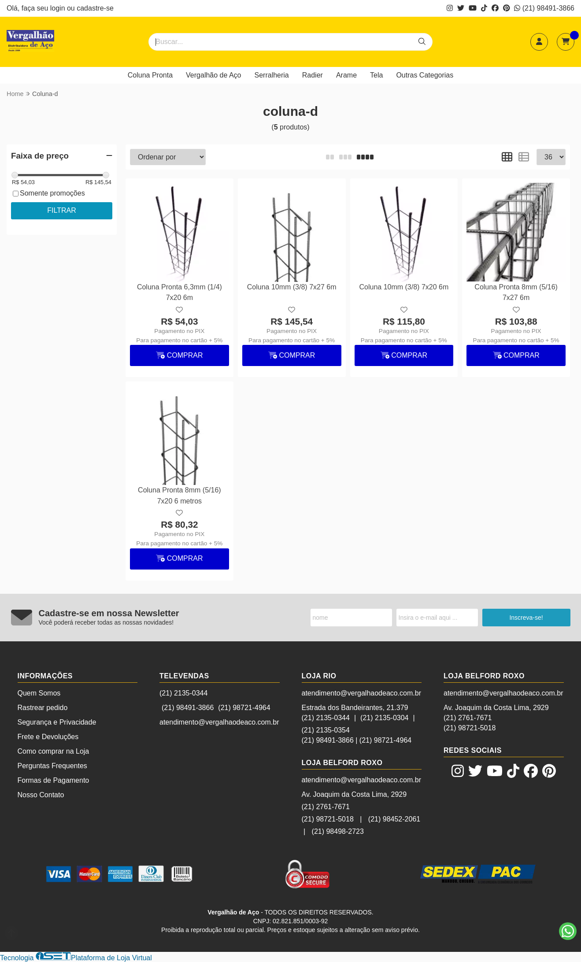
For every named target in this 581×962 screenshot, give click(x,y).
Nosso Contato (41, 795)
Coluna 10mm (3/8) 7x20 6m (403, 287)
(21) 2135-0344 (183, 693)
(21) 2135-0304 (384, 718)
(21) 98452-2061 (394, 819)
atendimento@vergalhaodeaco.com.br (219, 722)
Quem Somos (39, 693)
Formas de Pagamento (53, 780)
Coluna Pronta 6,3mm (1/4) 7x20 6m (179, 292)
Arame (346, 75)
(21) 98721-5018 (328, 819)
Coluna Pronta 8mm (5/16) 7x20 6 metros (179, 495)
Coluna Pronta (150, 75)
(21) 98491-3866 (544, 8)
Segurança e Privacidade (57, 722)
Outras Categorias (424, 75)
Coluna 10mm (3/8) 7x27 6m (292, 287)
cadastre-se (95, 8)
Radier (312, 75)
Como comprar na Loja (53, 751)
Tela (376, 75)
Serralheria (272, 75)
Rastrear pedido (43, 707)
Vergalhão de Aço (213, 75)
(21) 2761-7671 (326, 806)
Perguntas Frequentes (52, 766)
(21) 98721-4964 (244, 707)
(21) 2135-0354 (326, 730)
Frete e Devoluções (48, 736)
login (58, 8)
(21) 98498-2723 (338, 831)
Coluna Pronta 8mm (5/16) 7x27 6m (516, 292)
